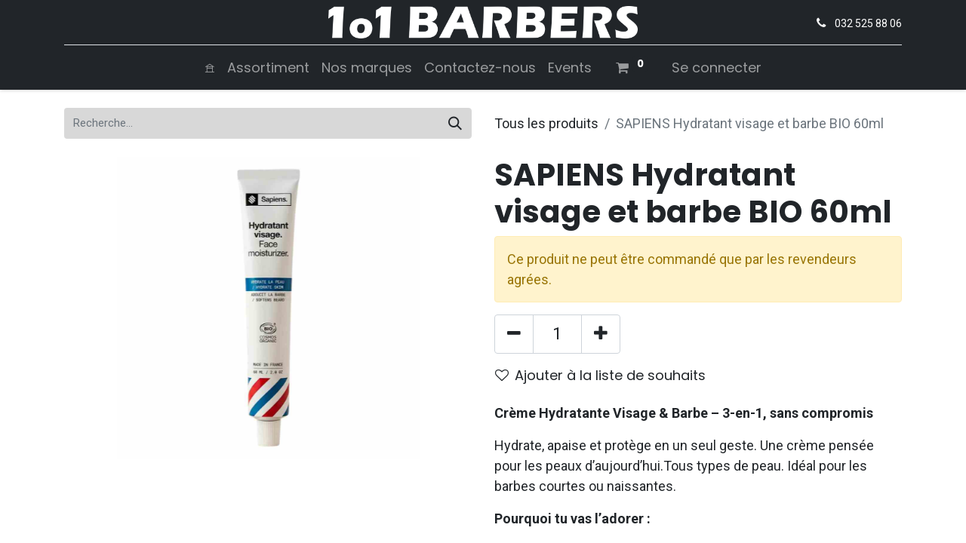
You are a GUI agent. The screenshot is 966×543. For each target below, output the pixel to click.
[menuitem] (209, 67)
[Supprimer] (514, 334)
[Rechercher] (455, 123)
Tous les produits (546, 123)
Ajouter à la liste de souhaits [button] (600, 375)
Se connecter (716, 67)
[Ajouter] (600, 334)
